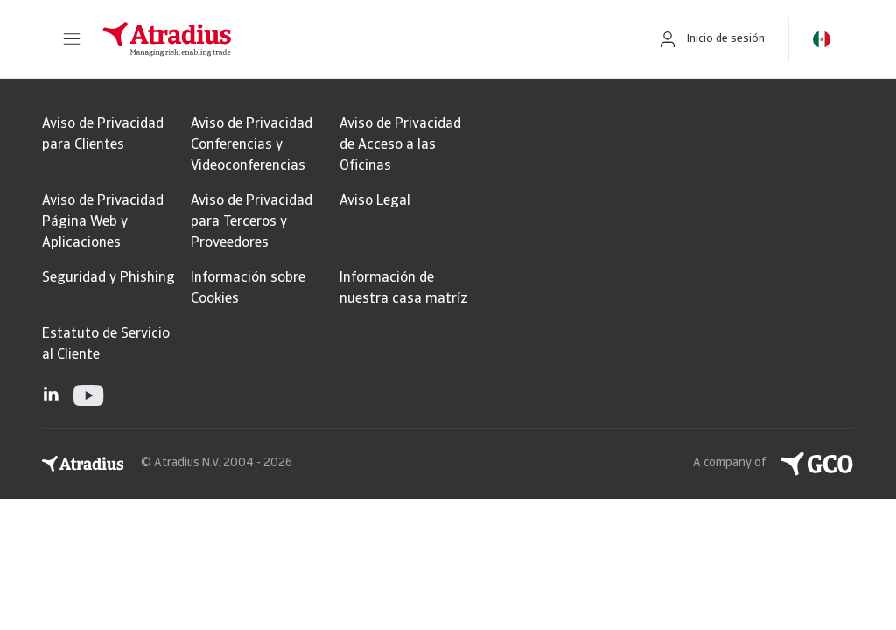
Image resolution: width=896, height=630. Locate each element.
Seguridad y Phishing (108, 278)
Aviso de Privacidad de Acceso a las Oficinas (400, 145)
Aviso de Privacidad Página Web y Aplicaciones (103, 222)
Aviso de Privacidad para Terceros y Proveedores (251, 222)
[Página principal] (361, 39)
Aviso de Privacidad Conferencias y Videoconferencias (251, 145)
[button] (72, 39)
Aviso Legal (375, 201)
